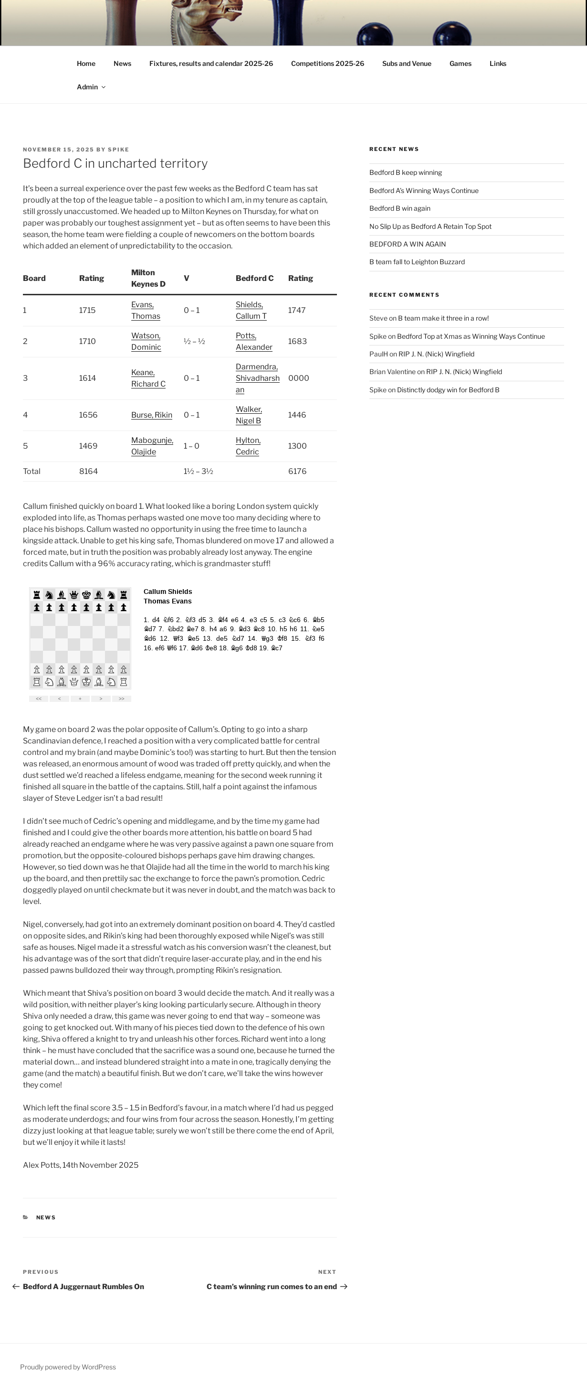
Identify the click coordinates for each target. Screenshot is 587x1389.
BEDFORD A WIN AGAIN (407, 244)
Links (498, 63)
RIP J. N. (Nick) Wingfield (436, 354)
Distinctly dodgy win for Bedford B (448, 390)
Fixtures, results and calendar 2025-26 (211, 63)
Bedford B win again (399, 208)
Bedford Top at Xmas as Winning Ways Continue (471, 336)
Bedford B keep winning (405, 172)
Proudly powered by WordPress (68, 1367)
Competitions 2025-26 (327, 63)
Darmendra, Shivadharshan (258, 378)
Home (86, 63)
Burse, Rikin (151, 415)
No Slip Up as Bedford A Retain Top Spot (430, 226)
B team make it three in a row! (443, 318)
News (122, 63)
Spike (118, 149)
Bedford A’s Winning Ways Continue (424, 190)
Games (461, 63)
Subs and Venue (406, 63)
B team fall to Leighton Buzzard (417, 262)
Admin (92, 87)
